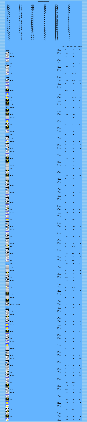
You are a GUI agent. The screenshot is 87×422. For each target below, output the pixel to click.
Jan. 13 (8, 26)
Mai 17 (56, 18)
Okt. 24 (45, 5)
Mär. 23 (32, 6)
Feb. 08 (20, 36)
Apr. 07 (45, 38)
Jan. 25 (8, 2)
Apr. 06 (45, 40)
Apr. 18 (45, 16)
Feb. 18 (20, 16)
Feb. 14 (20, 24)
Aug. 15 (20, 23)
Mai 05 (56, 42)
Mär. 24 (32, 4)
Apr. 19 (45, 14)
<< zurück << (62, 46)
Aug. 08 (20, 37)
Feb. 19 (20, 14)
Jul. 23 (8, 7)
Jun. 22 (69, 8)
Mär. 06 (32, 40)
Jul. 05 (8, 43)
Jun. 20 (69, 12)
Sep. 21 (32, 11)
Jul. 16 (8, 21)
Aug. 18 (20, 17)
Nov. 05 (56, 43)
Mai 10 (56, 32)
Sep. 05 (32, 43)
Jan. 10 (8, 32)
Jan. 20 (8, 12)
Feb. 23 (20, 6)
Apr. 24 (45, 4)
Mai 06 (56, 40)
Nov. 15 (56, 23)
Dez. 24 (69, 5)
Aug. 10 (20, 33)
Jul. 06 (8, 41)
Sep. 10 (32, 33)
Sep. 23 (32, 7)
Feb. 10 (20, 32)
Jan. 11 (8, 30)
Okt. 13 (45, 27)
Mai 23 (56, 6)
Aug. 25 (20, 3)
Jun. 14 (69, 24)
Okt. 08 (45, 37)
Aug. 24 (20, 5)
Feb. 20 (20, 12)
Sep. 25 (32, 3)
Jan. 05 (8, 42)
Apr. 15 (45, 22)
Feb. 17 (20, 18)
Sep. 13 (32, 27)
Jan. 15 (8, 22)
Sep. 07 (32, 39)
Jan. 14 (8, 24)
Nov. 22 (56, 9)
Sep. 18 (32, 17)
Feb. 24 (20, 4)
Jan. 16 (8, 20)
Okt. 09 (45, 35)
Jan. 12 (8, 28)
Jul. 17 (8, 19)
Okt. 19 (45, 15)
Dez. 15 (69, 23)
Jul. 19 (8, 15)
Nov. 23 (56, 7)
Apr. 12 (45, 28)
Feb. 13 (20, 26)
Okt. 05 (45, 43)
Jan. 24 (8, 4)
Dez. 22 (69, 9)
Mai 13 (56, 26)
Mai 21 (56, 10)
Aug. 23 (20, 7)
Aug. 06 (20, 41)
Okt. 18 (45, 17)
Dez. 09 (69, 35)
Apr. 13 (45, 26)
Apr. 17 (45, 18)
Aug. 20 (20, 13)
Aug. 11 (20, 31)
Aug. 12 (20, 29)
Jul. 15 (8, 23)
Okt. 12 (45, 29)
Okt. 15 (45, 23)
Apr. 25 (45, 2)
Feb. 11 (20, 30)
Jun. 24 (69, 4)
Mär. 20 (32, 12)
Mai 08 (56, 36)
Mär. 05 (32, 42)
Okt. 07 (45, 39)
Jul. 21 (8, 11)
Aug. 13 (20, 27)
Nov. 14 (56, 25)
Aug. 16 (20, 21)
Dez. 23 (69, 7)
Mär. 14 (32, 24)
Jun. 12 (69, 28)
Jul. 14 (8, 25)
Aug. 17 (20, 19)
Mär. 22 (32, 8)
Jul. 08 (8, 37)
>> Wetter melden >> (69, 46)
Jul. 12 (8, 29)
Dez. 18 (69, 17)
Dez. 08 (69, 37)
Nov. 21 (56, 11)
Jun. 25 (69, 2)
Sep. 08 (32, 37)
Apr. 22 (45, 8)
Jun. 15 (69, 22)
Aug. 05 (20, 43)
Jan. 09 (8, 34)
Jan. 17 (8, 18)
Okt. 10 (45, 33)
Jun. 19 (69, 14)
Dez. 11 (69, 31)
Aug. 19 (20, 15)
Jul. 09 (8, 35)
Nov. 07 (56, 39)
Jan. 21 (8, 10)
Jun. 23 (69, 6)
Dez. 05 (69, 43)
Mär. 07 (32, 38)
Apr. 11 (45, 30)
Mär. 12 (32, 28)
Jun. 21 (69, 10)
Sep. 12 (32, 29)
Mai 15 (56, 22)
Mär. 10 (32, 32)
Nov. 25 (56, 3)
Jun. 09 (69, 34)
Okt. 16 (45, 21)
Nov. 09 (56, 35)
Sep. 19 (32, 15)
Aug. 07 (20, 39)
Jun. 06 (69, 40)
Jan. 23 (8, 6)
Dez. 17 (69, 19)
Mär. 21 (32, 10)
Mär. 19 (32, 14)
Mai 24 (56, 4)
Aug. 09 (20, 35)
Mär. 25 (32, 2)
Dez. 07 (69, 39)
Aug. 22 (20, 9)
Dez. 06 (69, 41)
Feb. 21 (20, 10)
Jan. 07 (8, 38)
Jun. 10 (69, 32)
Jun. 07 (69, 38)
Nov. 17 (56, 19)
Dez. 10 (69, 33)
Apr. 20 (45, 12)
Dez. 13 (69, 27)
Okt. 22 (45, 9)
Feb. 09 (20, 34)
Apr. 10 (45, 32)
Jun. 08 (69, 36)
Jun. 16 (69, 20)
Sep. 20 (32, 13)
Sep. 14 (32, 25)
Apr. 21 (45, 10)
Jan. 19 (8, 14)
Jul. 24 (8, 5)
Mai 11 (56, 30)
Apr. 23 (45, 6)
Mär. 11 (32, 30)
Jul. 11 (8, 31)
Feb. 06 (20, 40)
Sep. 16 (32, 21)
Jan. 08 (8, 36)
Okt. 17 (45, 19)
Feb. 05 (20, 42)
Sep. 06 (32, 41)
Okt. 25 (45, 3)
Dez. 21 (69, 11)
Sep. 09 (32, 35)
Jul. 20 (8, 13)
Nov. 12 (56, 29)
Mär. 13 (32, 26)
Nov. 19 (56, 15)
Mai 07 (56, 38)
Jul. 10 (8, 33)
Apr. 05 (45, 42)
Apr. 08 (45, 36)
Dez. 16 (69, 21)
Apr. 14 (45, 24)
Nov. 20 (56, 13)
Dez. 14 (69, 25)
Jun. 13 (69, 26)
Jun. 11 (69, 30)
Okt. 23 (45, 7)
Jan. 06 (8, 40)
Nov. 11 (56, 31)
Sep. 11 (32, 31)
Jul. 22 (8, 9)
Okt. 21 (45, 11)
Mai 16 (56, 20)
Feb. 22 (20, 8)
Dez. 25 (69, 3)
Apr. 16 (45, 20)
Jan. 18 (8, 16)
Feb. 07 (20, 38)
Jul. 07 (8, 39)
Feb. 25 (20, 2)
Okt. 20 (45, 13)
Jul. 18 (8, 17)
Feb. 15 (20, 22)
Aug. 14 (20, 25)
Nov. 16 (56, 21)
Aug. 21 (20, 11)
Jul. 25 (8, 3)
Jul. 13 (8, 27)
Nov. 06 (56, 41)
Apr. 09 (45, 34)
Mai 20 (56, 12)
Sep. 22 (32, 9)
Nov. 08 (56, 37)
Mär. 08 (32, 36)
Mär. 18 (32, 16)
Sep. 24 (32, 5)
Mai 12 (56, 28)
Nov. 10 (56, 33)
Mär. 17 (32, 18)
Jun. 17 (69, 18)
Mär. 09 (32, 34)
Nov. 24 (56, 5)
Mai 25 (56, 2)
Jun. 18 (69, 16)
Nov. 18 (56, 17)
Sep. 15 (32, 23)
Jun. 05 (69, 42)
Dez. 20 (69, 13)
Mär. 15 (32, 22)
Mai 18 (56, 16)
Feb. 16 (20, 20)
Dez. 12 (69, 29)
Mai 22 (56, 8)
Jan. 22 (8, 8)
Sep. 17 (32, 19)
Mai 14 (56, 24)
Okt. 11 (45, 31)
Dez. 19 (69, 15)
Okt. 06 (45, 41)
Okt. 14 (45, 25)
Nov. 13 (56, 27)
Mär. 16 (32, 20)
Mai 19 (56, 14)
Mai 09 (56, 34)
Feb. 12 (20, 28)
